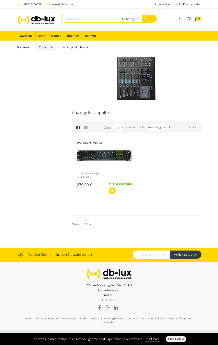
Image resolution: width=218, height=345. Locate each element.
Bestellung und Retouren (116, 318)
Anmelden (165, 4)
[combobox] (90, 18)
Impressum (139, 318)
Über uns (28, 318)
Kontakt (60, 318)
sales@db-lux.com (63, 4)
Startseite (23, 47)
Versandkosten (157, 318)
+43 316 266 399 (32, 4)
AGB (171, 318)
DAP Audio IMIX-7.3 (90, 142)
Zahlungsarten (184, 318)
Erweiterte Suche (77, 318)
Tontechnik (46, 47)
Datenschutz (109, 322)
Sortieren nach (135, 127)
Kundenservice (45, 318)
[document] (109, 339)
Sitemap (94, 318)
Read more (152, 339)
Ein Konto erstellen (190, 4)
